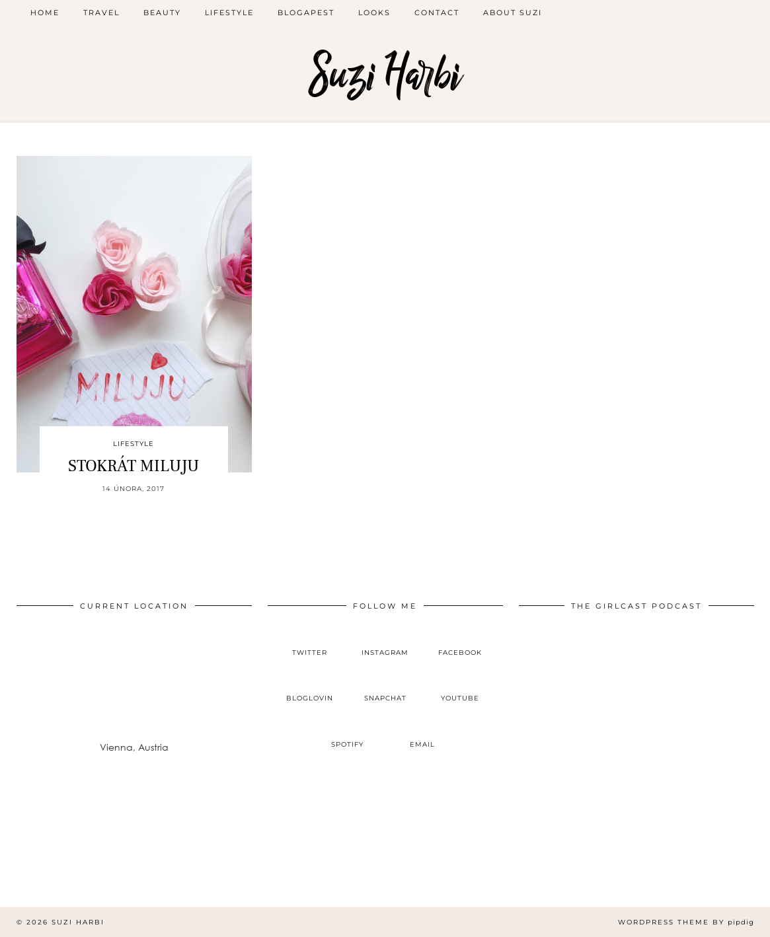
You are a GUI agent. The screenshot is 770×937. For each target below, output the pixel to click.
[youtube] (460, 687)
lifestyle (229, 12)
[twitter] (310, 641)
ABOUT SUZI (512, 12)
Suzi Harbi (385, 74)
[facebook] (460, 641)
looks (374, 12)
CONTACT (436, 12)
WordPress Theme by (686, 922)
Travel (101, 12)
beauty (162, 12)
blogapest (306, 12)
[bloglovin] (310, 687)
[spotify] (347, 733)
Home (44, 12)
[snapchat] (385, 687)
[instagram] (385, 641)
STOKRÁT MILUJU (133, 465)
